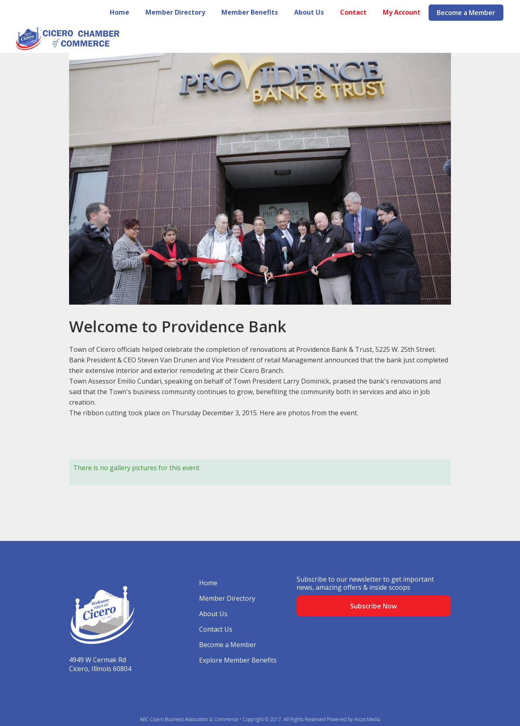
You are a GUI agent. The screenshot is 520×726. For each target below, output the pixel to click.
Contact (353, 12)
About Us (309, 12)
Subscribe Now (373, 606)
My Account (401, 12)
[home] (60, 38)
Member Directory (175, 12)
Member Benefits (249, 12)
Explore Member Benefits (238, 660)
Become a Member (466, 12)
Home (119, 12)
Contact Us (215, 629)
